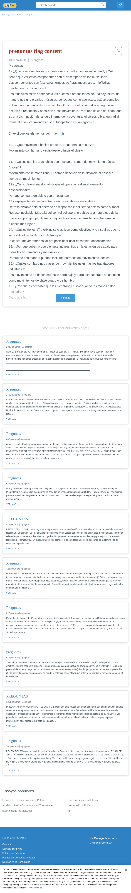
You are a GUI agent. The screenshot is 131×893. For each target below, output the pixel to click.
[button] (118, 52)
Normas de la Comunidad (16, 862)
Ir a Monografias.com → (104, 838)
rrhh (69, 810)
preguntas (30, 15)
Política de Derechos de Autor (18, 857)
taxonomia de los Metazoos (17, 810)
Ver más (65, 297)
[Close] (126, 876)
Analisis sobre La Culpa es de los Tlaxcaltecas (27, 805)
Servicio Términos (12, 848)
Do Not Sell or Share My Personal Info (23, 870)
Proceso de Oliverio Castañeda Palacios (24, 800)
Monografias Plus (11, 15)
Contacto (7, 844)
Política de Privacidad (14, 853)
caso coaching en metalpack (82, 800)
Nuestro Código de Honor (16, 866)
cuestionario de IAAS (78, 805)
